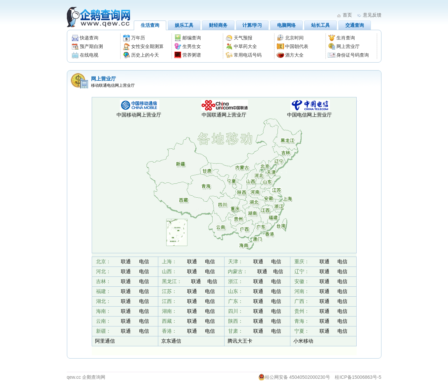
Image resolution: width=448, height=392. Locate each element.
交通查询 (354, 25)
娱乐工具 (184, 25)
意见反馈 (372, 15)
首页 (347, 15)
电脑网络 (286, 25)
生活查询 (150, 25)
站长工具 (320, 25)
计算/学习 (252, 25)
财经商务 (218, 25)
